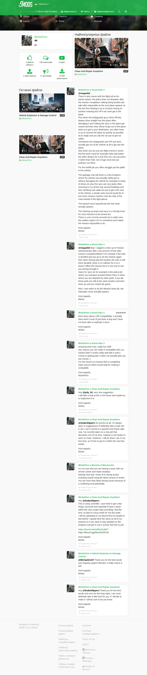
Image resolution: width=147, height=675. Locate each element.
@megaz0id (84, 93)
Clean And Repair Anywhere (106, 389)
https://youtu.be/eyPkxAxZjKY (93, 529)
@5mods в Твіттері (88, 651)
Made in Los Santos (28, 627)
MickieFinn (40, 36)
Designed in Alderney (29, 624)
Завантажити (68, 11)
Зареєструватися (104, 11)
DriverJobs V (98, 90)
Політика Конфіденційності (91, 632)
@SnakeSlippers (86, 423)
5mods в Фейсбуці (87, 659)
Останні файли (65, 625)
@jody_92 (88, 392)
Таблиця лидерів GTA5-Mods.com (66, 665)
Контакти (86, 625)
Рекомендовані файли (65, 632)
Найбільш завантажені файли (68, 649)
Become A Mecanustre (103, 465)
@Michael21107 (86, 560)
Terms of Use (88, 639)
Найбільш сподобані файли (66, 640)
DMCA (85, 644)
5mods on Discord (88, 668)
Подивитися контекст (88, 234)
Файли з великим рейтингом (66, 657)
